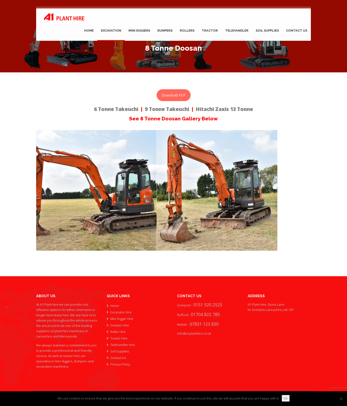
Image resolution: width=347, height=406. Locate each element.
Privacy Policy (120, 364)
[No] (341, 398)
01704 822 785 (205, 314)
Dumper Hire (119, 325)
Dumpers (165, 30)
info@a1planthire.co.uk (194, 333)
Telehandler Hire (122, 345)
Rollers (187, 30)
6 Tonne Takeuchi (116, 109)
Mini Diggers (139, 30)
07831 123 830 (203, 324)
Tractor (210, 30)
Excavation (111, 30)
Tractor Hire (118, 338)
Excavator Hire (121, 312)
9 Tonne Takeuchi (167, 109)
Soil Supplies (267, 30)
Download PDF (174, 95)
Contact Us (296, 30)
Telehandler (236, 30)
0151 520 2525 (207, 305)
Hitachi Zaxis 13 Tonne (224, 109)
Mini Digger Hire (121, 319)
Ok (286, 398)
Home (89, 30)
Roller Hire (118, 332)
